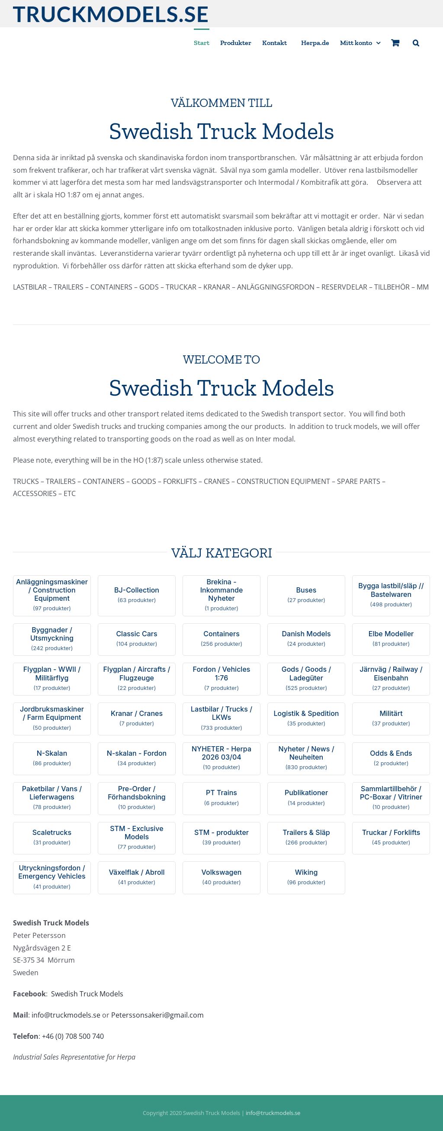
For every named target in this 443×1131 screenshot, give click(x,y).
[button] (416, 42)
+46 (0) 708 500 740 (73, 1036)
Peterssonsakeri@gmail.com (157, 1015)
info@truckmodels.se (66, 1015)
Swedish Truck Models (87, 994)
